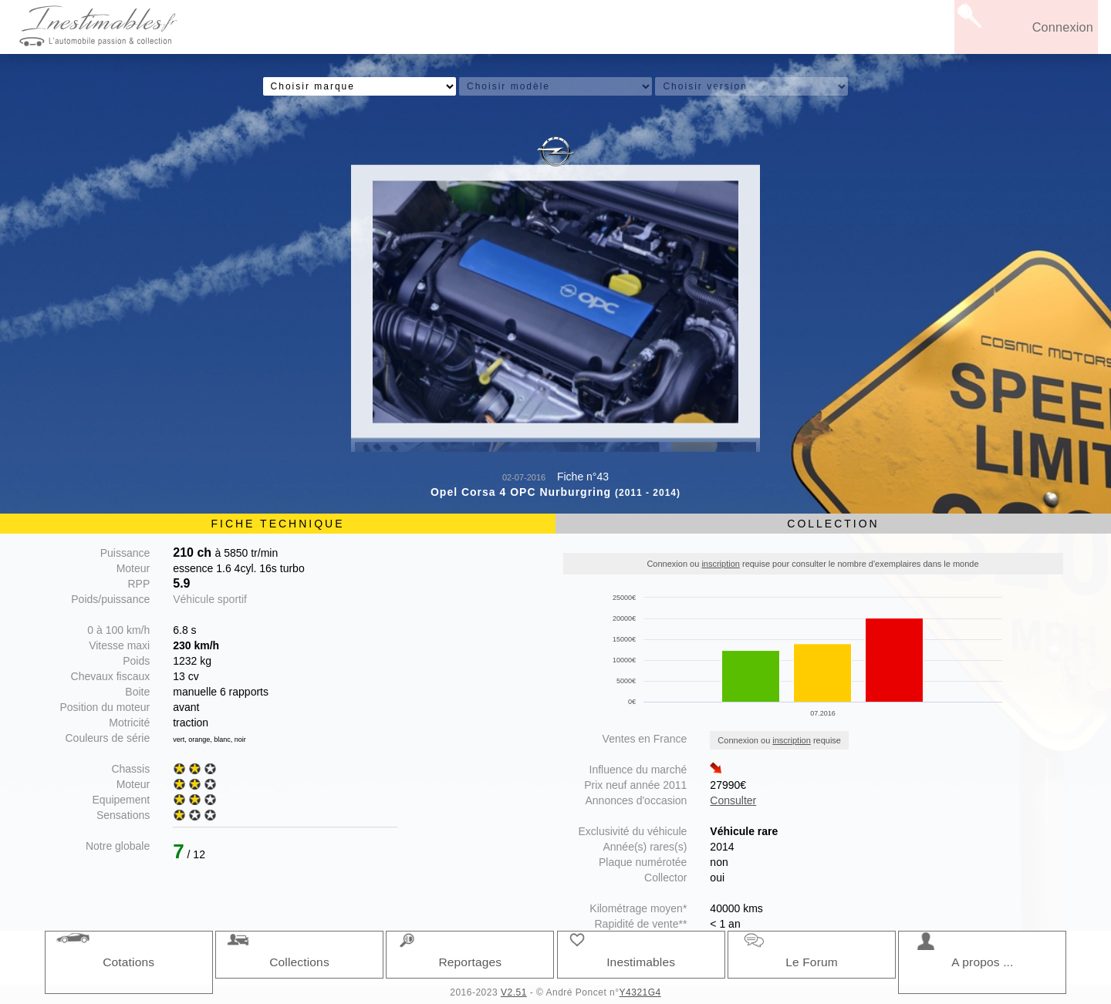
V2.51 (514, 992)
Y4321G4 (640, 992)
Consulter (733, 800)
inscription (720, 563)
